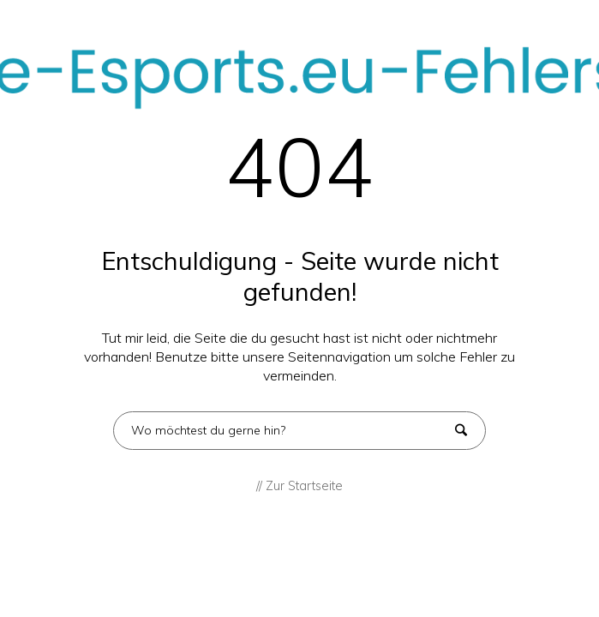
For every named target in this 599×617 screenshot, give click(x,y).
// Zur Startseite (299, 486)
